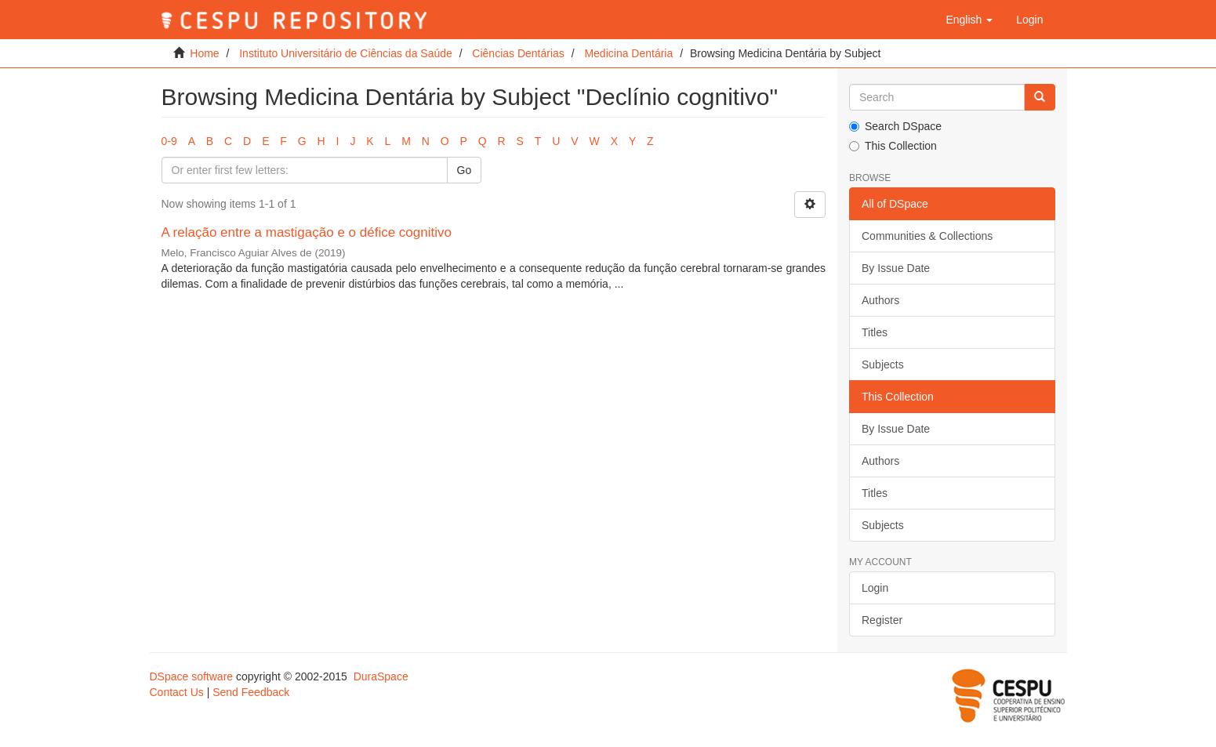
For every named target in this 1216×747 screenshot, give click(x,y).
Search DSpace (895, 126)
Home (204, 53)
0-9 (169, 141)
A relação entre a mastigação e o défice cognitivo (307, 232)
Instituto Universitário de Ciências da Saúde (345, 53)
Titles (874, 332)
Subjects (883, 364)
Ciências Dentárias (518, 53)
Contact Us (177, 692)
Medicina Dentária (628, 53)
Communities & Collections (927, 236)
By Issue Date (896, 268)
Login (875, 588)
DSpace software (192, 676)
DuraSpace (381, 676)
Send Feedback (250, 692)
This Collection (893, 146)
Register (882, 620)
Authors (880, 300)
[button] (969, 19)
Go (464, 170)
